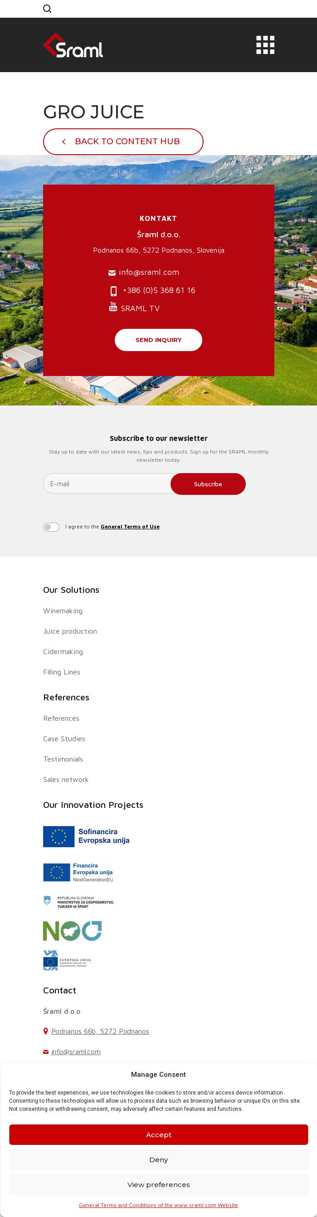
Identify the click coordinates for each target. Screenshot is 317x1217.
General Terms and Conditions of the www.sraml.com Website (158, 1205)
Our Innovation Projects (93, 804)
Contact (59, 990)
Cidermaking (63, 651)
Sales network (66, 779)
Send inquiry (158, 339)
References (66, 697)
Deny (158, 1159)
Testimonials (63, 759)
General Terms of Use (130, 526)
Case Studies (64, 738)
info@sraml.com (143, 272)
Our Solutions (71, 589)
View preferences (158, 1184)
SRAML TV (134, 307)
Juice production (70, 631)
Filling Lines (61, 672)
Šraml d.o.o (61, 1011)
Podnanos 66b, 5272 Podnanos (100, 1031)
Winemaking (63, 610)
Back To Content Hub (127, 142)
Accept (158, 1134)
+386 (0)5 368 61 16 (151, 291)
